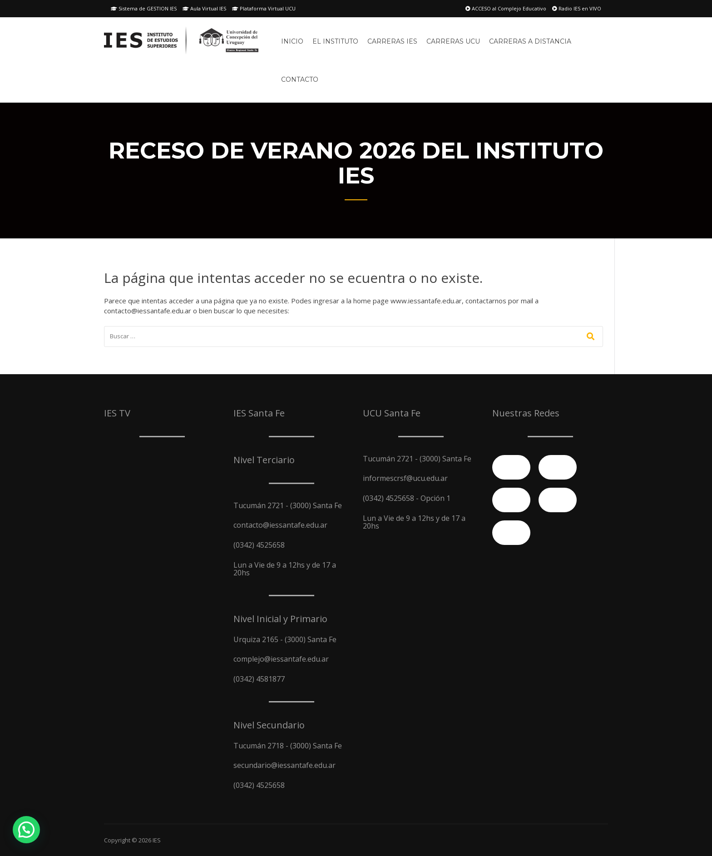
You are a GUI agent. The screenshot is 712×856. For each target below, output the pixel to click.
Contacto (299, 79)
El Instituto (335, 41)
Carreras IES (392, 41)
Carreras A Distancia (530, 41)
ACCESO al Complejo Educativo (505, 8)
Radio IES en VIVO (576, 8)
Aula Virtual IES (204, 8)
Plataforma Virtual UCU (264, 8)
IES (157, 840)
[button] (26, 829)
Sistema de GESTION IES (144, 8)
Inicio (292, 41)
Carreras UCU (453, 41)
